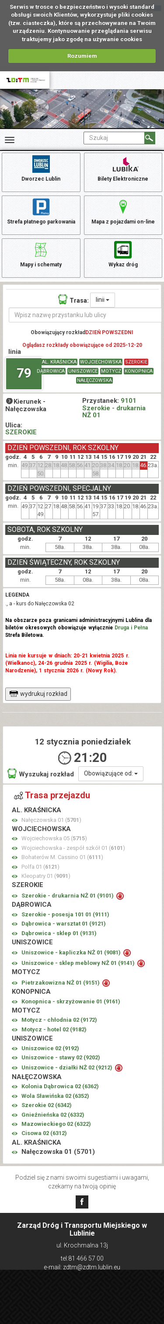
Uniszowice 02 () (50, 1048)
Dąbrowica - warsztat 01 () (63, 923)
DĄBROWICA (51, 371)
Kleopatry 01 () (45, 876)
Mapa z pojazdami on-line (123, 211)
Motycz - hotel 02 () (54, 1029)
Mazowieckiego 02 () (56, 1124)
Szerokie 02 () (46, 1105)
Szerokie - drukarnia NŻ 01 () (68, 895)
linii (102, 299)
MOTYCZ (111, 371)
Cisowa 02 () (44, 1133)
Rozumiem (82, 55)
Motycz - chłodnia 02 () (59, 1020)
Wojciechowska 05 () (54, 838)
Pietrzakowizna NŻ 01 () (61, 982)
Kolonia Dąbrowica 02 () (60, 1086)
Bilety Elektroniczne (123, 168)
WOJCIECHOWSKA (101, 362)
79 (24, 373)
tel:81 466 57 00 (82, 1258)
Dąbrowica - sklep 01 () (59, 933)
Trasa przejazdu (52, 795)
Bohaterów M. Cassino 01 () (62, 857)
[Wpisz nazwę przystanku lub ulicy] (85, 314)
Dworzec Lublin (40, 168)
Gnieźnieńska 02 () (52, 1114)
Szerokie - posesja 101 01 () (65, 914)
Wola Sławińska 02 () (55, 1096)
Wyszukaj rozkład (40, 774)
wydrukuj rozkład (38, 693)
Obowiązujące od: (111, 773)
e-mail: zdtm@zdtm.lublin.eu (82, 1267)
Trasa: (73, 299)
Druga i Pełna (131, 628)
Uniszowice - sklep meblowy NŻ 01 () (78, 963)
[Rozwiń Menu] (9, 140)
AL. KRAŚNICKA (59, 362)
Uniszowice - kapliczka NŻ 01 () (71, 952)
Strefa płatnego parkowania (41, 211)
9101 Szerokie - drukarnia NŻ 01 (114, 408)
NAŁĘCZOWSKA (94, 380)
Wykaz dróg (123, 254)
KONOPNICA (139, 371)
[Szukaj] (149, 138)
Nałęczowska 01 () (51, 820)
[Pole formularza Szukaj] (114, 138)
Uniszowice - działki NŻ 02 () (67, 1067)
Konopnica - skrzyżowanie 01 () (70, 1001)
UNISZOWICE (83, 371)
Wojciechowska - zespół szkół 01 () (73, 848)
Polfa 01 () (40, 866)
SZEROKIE (136, 362)
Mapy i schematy (41, 254)
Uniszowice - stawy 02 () (60, 1057)
